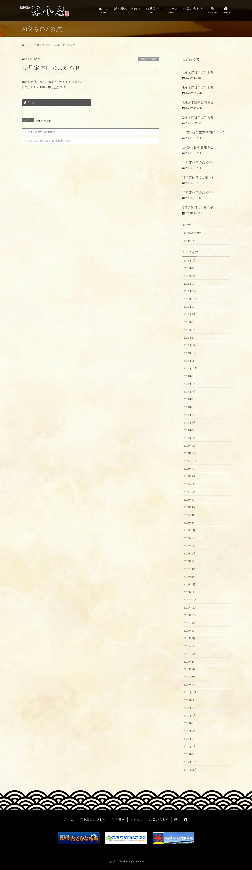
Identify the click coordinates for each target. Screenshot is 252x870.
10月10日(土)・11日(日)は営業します (49, 140)
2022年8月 (189, 553)
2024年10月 (190, 368)
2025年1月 (189, 345)
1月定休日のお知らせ (197, 147)
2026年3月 (189, 268)
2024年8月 (190, 384)
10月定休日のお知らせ (198, 192)
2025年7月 (189, 314)
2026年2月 (189, 276)
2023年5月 (189, 499)
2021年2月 (189, 677)
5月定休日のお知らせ (198, 72)
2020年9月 (190, 715)
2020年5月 (190, 738)
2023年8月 (189, 476)
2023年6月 (189, 492)
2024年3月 (189, 422)
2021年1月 (189, 684)
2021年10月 (190, 615)
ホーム (69, 819)
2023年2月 (189, 522)
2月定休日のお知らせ (198, 117)
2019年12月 (190, 762)
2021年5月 (189, 654)
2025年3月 (189, 337)
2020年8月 (190, 723)
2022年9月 (189, 546)
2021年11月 (190, 607)
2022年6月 (189, 561)
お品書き (118, 819)
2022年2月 (189, 584)
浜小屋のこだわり (93, 819)
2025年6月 (190, 322)
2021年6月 (189, 646)
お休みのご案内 (148, 58)
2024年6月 (190, 399)
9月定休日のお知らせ (198, 207)
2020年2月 (189, 754)
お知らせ (189, 241)
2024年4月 (190, 414)
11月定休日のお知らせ (198, 177)
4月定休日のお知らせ (198, 87)
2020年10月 (190, 707)
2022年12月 (190, 538)
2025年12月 (190, 291)
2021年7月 (189, 638)
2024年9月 (190, 376)
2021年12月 (190, 600)
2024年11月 (190, 360)
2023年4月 (189, 507)
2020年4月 (190, 746)
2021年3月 (189, 669)
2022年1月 (189, 592)
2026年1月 (189, 283)
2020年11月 (190, 700)
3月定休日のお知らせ (197, 102)
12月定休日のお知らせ (198, 162)
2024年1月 (189, 438)
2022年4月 (189, 569)
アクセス (136, 819)
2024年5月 (190, 407)
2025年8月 (190, 306)
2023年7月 (189, 484)
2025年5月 (190, 330)
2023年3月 (189, 515)
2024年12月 (190, 353)
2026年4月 (190, 260)
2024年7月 (189, 391)
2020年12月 (190, 692)
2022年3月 (189, 576)
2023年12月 (190, 445)
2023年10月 (190, 461)
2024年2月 (189, 430)
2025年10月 (190, 299)
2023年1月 (189, 530)
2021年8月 (189, 630)
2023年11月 (190, 453)
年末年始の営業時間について (203, 132)
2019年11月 (190, 769)
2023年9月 (189, 468)
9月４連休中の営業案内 (41, 132)
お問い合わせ (159, 819)
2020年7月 (189, 731)
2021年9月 (189, 623)
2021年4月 (189, 661)
